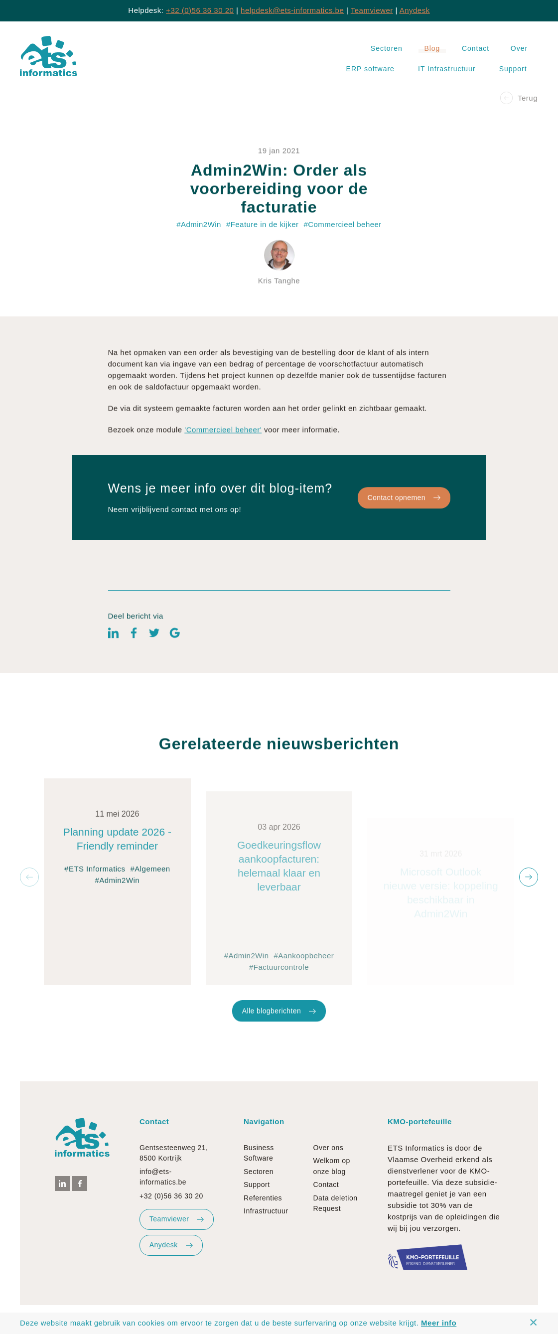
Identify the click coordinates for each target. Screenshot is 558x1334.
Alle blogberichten (279, 1030)
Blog (432, 48)
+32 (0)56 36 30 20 (200, 10)
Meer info (438, 1323)
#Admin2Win (117, 922)
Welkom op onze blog (331, 1166)
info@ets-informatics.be (163, 1177)
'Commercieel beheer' (223, 449)
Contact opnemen (403, 516)
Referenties (263, 1198)
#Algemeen (150, 910)
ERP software (370, 69)
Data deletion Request (335, 1203)
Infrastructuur (266, 1211)
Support (513, 69)
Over (519, 48)
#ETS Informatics (94, 910)
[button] (29, 877)
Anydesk (415, 10)
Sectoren (387, 48)
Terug (519, 98)
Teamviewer (372, 10)
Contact (475, 48)
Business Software (259, 1153)
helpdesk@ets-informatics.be (292, 10)
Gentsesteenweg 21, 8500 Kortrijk (174, 1153)
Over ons (328, 1148)
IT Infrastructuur (447, 69)
